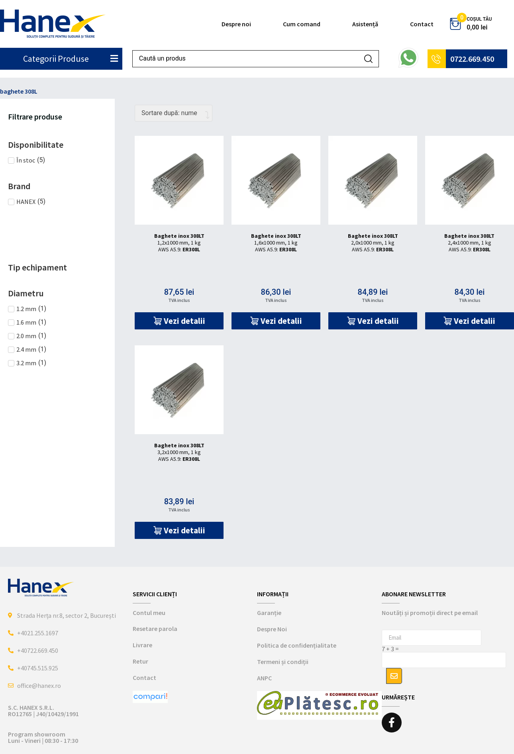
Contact (422, 24)
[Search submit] (368, 59)
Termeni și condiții (282, 662)
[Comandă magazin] (173, 113)
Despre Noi (272, 629)
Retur (140, 661)
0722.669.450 (472, 59)
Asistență (365, 24)
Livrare (142, 645)
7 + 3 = (390, 649)
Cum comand (301, 24)
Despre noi (236, 24)
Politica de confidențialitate (296, 645)
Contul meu (149, 613)
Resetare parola (155, 629)
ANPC (264, 678)
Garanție (269, 613)
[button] (179, 320)
